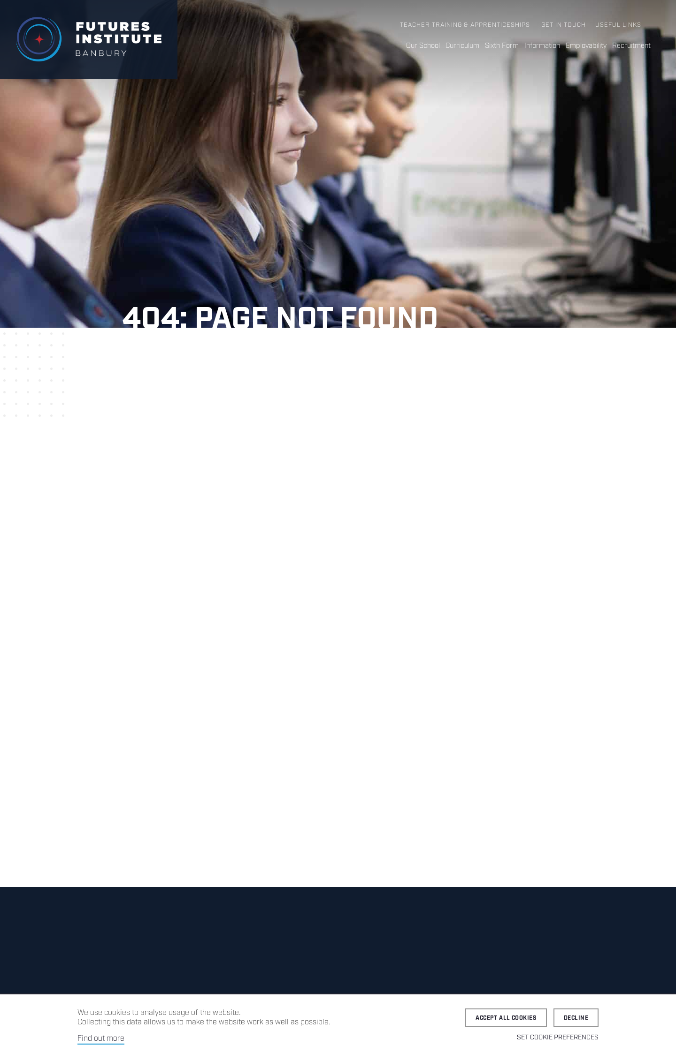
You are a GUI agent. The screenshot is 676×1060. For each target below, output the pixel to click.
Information (542, 46)
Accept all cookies (506, 1018)
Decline (576, 1018)
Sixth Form (502, 46)
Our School (423, 46)
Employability (586, 46)
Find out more (100, 1039)
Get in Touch (563, 25)
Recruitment (631, 46)
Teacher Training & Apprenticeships (465, 25)
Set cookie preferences (558, 1037)
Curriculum (462, 46)
